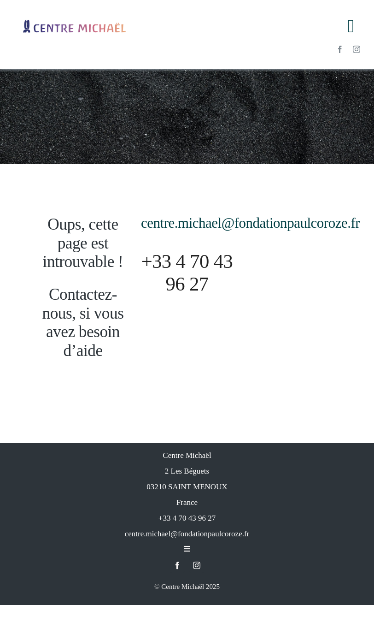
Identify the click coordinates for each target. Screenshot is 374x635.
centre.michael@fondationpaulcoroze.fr (250, 253)
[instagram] (356, 49)
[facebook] (340, 49)
